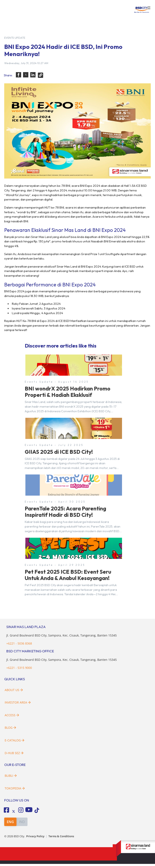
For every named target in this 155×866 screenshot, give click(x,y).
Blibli (11, 778)
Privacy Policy (35, 838)
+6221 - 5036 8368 (19, 645)
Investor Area (18, 705)
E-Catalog (14, 743)
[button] (18, 74)
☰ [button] (149, 8)
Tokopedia (15, 791)
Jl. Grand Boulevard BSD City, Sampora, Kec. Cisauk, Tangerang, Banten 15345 (61, 638)
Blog (10, 730)
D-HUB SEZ (14, 755)
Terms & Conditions (61, 838)
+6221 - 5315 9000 (19, 670)
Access (12, 717)
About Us (14, 692)
